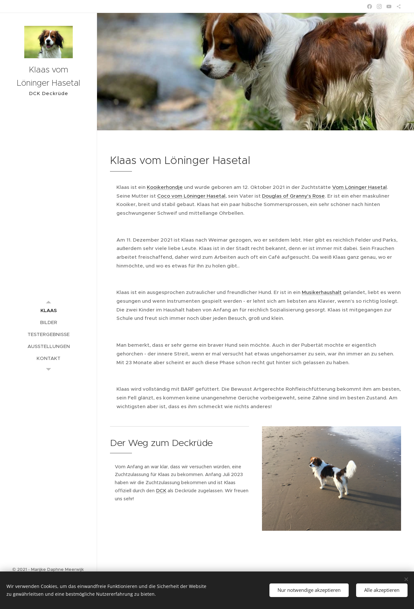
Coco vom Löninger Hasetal (191, 196)
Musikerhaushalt (322, 292)
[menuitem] (48, 310)
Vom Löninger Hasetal (359, 187)
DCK (161, 491)
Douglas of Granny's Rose (293, 196)
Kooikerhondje (165, 187)
